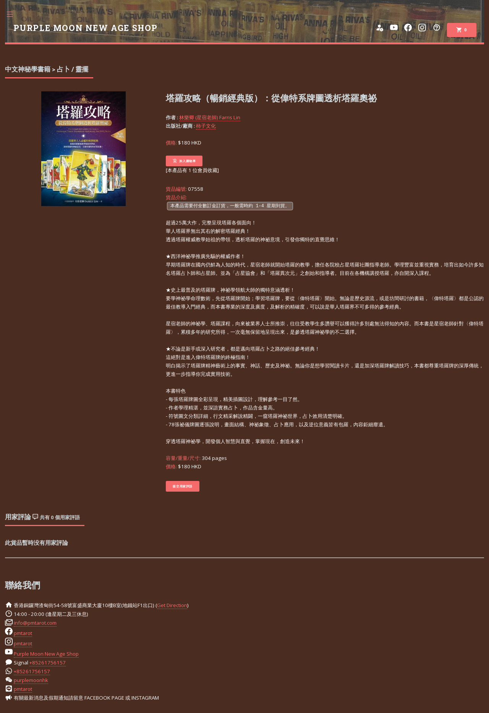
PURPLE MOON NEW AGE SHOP (85, 28)
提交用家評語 (183, 486)
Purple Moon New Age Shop (46, 653)
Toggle (14, 14)
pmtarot (23, 633)
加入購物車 (184, 161)
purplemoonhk (31, 680)
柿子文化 (206, 125)
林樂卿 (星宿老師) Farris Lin (209, 117)
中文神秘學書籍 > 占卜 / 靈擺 (46, 69)
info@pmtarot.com (35, 622)
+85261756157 (47, 662)
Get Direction (172, 605)
